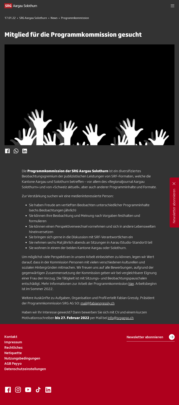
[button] (172, 6)
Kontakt (10, 337)
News (54, 18)
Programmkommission (75, 18)
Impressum (13, 342)
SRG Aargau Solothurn (33, 18)
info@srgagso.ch (121, 318)
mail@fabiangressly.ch (97, 303)
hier (131, 284)
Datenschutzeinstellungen (25, 369)
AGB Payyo (13, 363)
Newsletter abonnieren (151, 337)
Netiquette (13, 353)
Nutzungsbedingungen (22, 358)
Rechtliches (13, 347)
